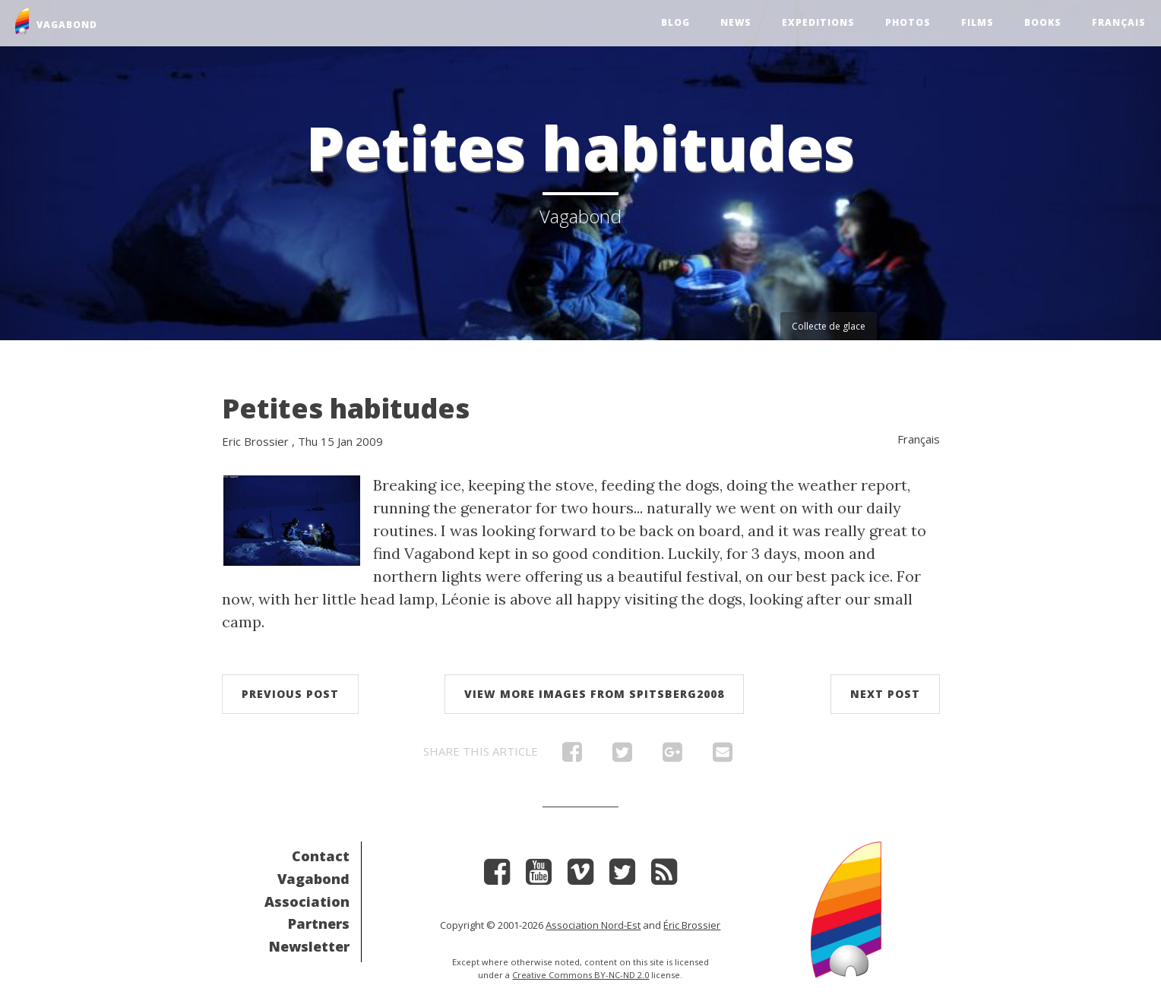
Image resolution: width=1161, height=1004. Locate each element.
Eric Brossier (255, 441)
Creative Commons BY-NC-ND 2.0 (580, 974)
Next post (885, 694)
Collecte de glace (828, 326)
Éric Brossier (691, 925)
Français (1119, 22)
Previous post (290, 694)
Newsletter (309, 946)
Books (1042, 22)
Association (307, 901)
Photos (908, 22)
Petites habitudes (346, 408)
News (735, 22)
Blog (675, 22)
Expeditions (818, 22)
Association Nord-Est (593, 925)
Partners (319, 923)
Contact (321, 856)
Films (977, 22)
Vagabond (313, 879)
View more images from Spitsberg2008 (594, 694)
